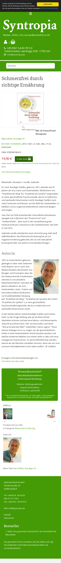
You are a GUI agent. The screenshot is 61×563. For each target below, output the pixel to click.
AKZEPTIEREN (47, 4)
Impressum (9, 518)
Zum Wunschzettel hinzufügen (16, 171)
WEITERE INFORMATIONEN (49, 8)
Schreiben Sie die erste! (13, 361)
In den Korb (24, 159)
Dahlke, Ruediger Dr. (15, 138)
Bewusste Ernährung (25, 428)
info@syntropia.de (16, 54)
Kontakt (7, 514)
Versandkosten (10, 545)
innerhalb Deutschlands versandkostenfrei (35, 163)
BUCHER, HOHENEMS (11, 143)
